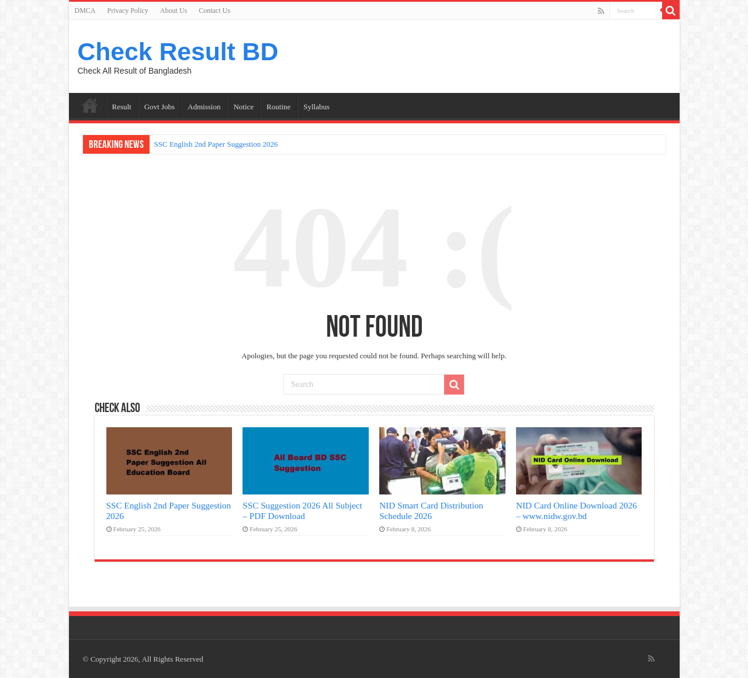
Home (90, 105)
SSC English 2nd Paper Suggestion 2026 (216, 144)
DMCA (85, 10)
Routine (278, 106)
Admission (204, 106)
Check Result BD (178, 51)
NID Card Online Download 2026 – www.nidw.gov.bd (576, 510)
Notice (243, 106)
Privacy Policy (128, 10)
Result (121, 106)
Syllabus (316, 106)
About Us (173, 10)
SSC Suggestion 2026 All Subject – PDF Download (302, 510)
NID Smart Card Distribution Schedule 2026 (431, 510)
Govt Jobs (159, 106)
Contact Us (214, 10)
